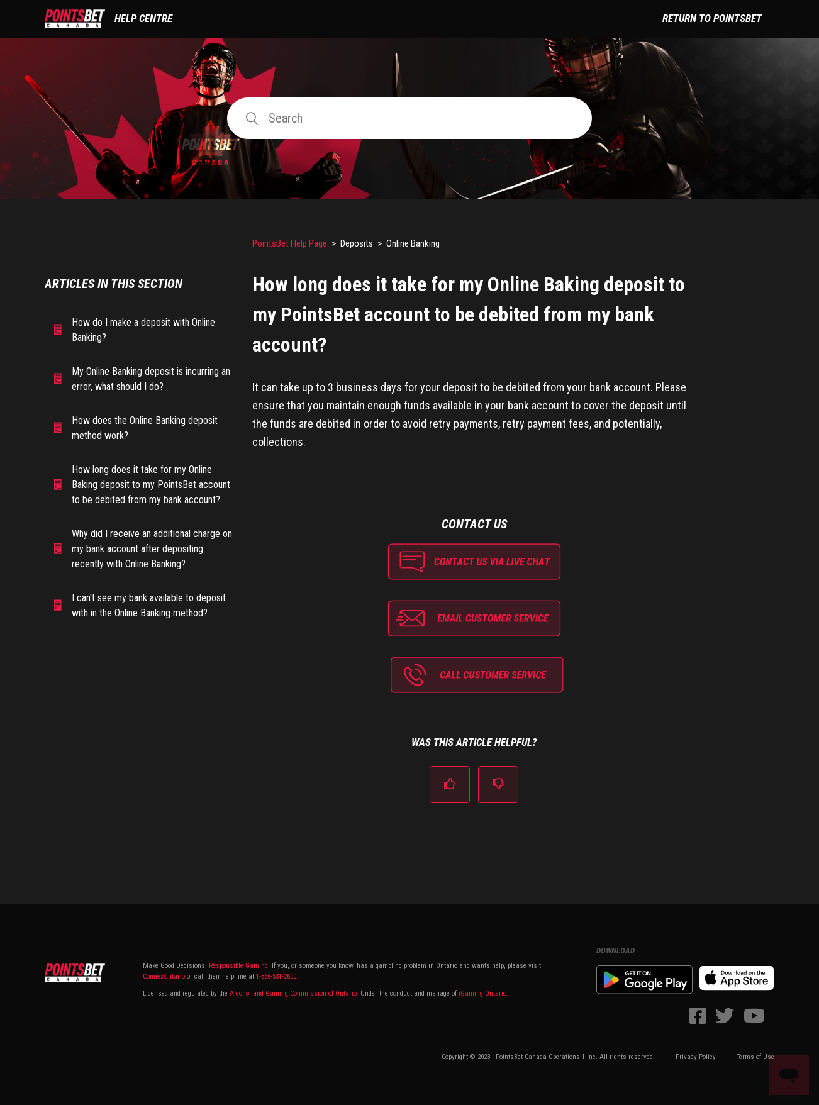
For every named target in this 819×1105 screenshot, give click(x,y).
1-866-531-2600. (277, 976)
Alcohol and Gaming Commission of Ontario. (294, 993)
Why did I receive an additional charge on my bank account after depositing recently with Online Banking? (152, 549)
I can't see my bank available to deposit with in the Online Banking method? (149, 605)
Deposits (356, 243)
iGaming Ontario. (483, 993)
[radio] (450, 784)
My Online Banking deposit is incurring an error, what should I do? (151, 378)
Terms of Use (755, 1057)
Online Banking (413, 243)
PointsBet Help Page (289, 243)
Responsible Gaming (237, 966)
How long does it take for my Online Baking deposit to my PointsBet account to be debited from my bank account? (151, 485)
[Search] (409, 118)
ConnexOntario (164, 976)
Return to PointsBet (712, 18)
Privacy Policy (696, 1057)
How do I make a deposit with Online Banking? (143, 329)
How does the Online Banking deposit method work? (145, 427)
